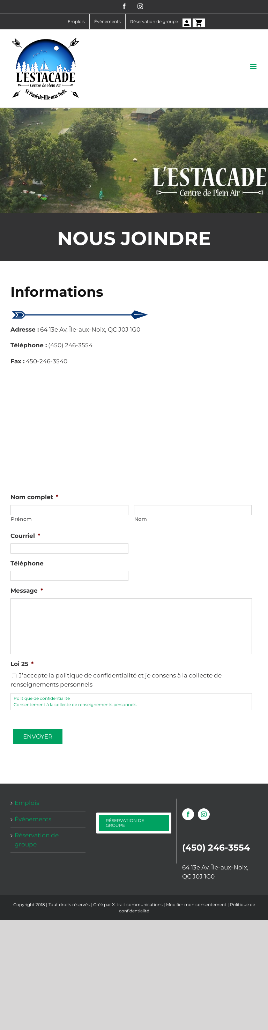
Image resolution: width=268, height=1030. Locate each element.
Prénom (21, 519)
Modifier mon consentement (196, 904)
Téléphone (27, 563)
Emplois (27, 802)
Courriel (25, 535)
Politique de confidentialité (42, 698)
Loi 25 (22, 663)
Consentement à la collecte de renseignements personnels (75, 704)
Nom (140, 519)
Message (26, 590)
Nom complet (34, 497)
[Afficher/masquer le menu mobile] (254, 66)
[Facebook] (188, 814)
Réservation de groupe (37, 840)
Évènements (33, 819)
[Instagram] (204, 814)
